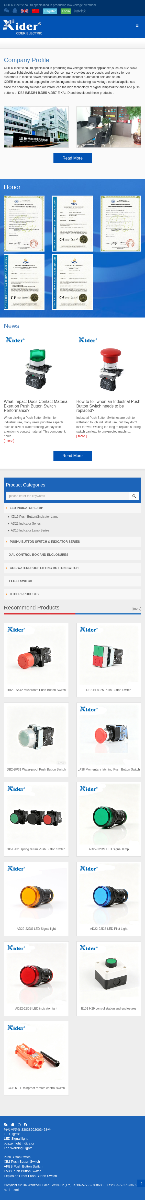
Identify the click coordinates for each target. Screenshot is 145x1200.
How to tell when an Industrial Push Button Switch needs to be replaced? (108, 406)
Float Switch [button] (20, 581)
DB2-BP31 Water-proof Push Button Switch (36, 769)
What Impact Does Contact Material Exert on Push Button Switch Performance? (36, 406)
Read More (72, 158)
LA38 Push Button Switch (22, 1171)
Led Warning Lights (18, 1148)
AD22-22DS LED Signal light (36, 929)
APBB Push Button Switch (23, 1166)
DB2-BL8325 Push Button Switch (108, 690)
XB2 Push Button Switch (22, 1161)
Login (66, 11)
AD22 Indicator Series (26, 523)
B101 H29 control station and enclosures (108, 1008)
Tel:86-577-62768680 (88, 1185)
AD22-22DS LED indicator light (36, 1008)
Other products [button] (24, 594)
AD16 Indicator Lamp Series (30, 530)
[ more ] (9, 441)
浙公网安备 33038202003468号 (27, 1129)
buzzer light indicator (19, 1143)
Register (50, 11)
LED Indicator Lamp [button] (26, 508)
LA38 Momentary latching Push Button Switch (109, 769)
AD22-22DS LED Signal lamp (109, 849)
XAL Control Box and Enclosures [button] (38, 555)
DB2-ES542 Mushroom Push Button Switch (36, 690)
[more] (136, 608)
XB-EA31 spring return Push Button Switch (36, 849)
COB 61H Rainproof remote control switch (36, 1088)
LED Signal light (16, 1138)
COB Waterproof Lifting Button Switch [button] (44, 568)
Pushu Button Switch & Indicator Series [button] (44, 542)
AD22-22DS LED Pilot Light (109, 929)
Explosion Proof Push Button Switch (30, 1176)
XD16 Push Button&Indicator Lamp (34, 516)
